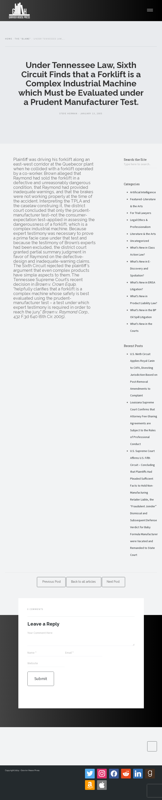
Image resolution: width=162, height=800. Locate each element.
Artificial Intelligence (143, 192)
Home (8, 39)
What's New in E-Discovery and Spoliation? (140, 268)
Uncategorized (139, 241)
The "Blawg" (23, 39)
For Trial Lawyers (140, 213)
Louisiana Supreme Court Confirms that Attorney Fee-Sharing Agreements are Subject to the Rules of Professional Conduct (143, 423)
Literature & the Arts (143, 234)
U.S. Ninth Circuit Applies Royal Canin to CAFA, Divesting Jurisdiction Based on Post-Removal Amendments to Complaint (143, 374)
